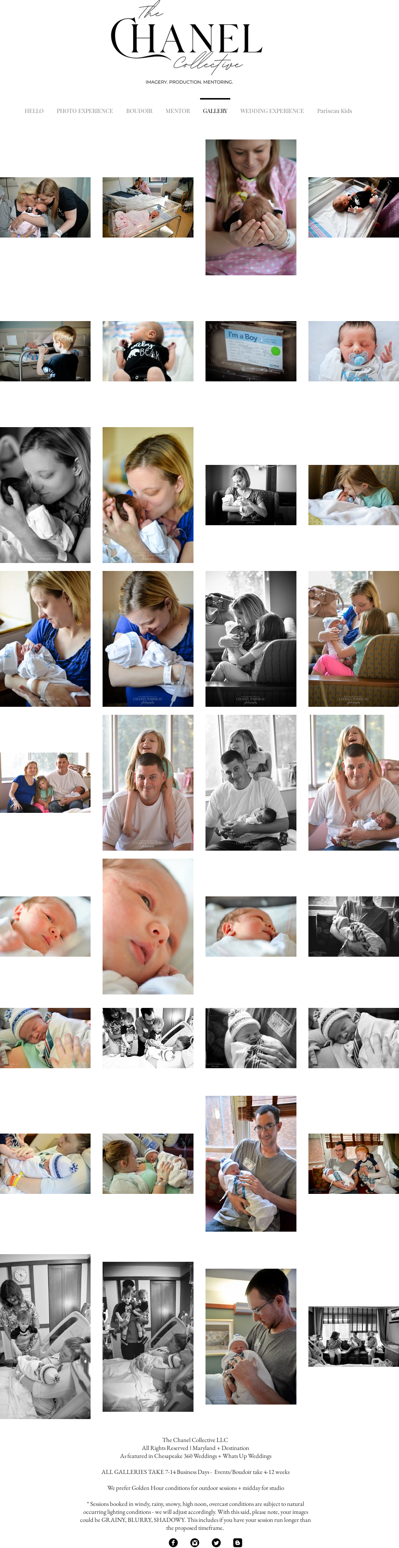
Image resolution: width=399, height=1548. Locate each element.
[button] (85, 107)
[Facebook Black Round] (173, 1542)
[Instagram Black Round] (194, 1542)
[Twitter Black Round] (216, 1542)
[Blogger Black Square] (237, 1542)
